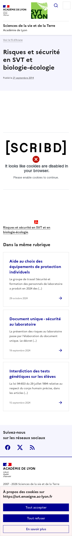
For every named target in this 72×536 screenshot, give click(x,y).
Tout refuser (36, 518)
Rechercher (56, 5)
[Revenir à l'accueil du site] (19, 470)
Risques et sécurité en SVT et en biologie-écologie (26, 229)
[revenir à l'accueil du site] (36, 25)
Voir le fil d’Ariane (13, 40)
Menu (66, 5)
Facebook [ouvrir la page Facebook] (7, 447)
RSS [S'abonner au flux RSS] (32, 447)
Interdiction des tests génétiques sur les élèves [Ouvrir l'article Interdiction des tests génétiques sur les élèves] (32, 373)
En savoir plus (36, 529)
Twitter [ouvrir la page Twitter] (20, 447)
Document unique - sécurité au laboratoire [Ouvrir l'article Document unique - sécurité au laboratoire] (35, 321)
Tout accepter (36, 507)
